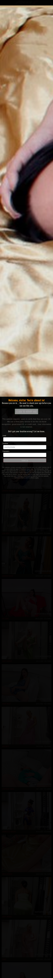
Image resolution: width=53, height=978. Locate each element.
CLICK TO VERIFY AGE (26, 411)
